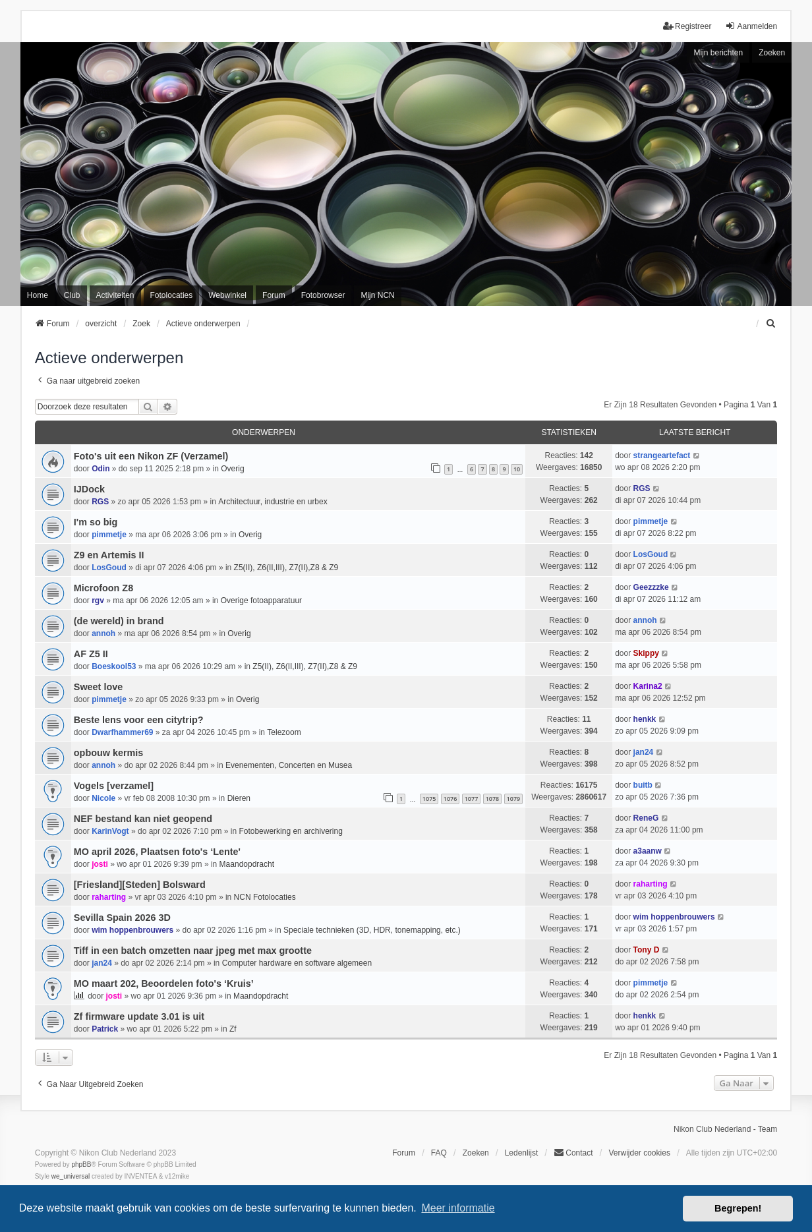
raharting (109, 897)
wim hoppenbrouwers (132, 930)
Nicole (103, 798)
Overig (232, 468)
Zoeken (772, 52)
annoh (103, 633)
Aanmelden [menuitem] (751, 26)
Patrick (105, 1029)
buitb (642, 785)
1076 (450, 798)
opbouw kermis (109, 753)
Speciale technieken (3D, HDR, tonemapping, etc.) (372, 930)
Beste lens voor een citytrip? (139, 720)
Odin (100, 468)
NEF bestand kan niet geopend (143, 818)
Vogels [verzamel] (114, 785)
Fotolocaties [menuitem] (171, 295)
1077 (471, 798)
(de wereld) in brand (119, 621)
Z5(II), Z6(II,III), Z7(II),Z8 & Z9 (286, 567)
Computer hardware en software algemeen (297, 963)
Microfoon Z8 (103, 588)
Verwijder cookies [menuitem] (639, 1153)
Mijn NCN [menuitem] (377, 295)
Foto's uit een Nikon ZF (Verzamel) (151, 456)
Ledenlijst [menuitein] (521, 1153)
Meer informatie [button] (457, 1208)
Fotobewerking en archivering (290, 831)
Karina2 (647, 686)
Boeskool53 (114, 666)
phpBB (81, 1164)
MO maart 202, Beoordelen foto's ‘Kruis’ (164, 983)
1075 (429, 798)
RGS (100, 501)
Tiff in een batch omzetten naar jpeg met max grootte (193, 950)
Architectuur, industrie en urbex (272, 501)
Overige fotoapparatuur (261, 600)
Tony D (646, 949)
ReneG (646, 818)
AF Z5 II (91, 654)
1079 (514, 798)
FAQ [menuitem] (439, 1153)
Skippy (646, 653)
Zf (233, 1029)
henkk (644, 719)
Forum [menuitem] (273, 295)
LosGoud (109, 567)
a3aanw (647, 851)
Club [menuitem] (72, 295)
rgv (98, 600)
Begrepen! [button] (737, 1208)
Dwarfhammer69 (122, 732)
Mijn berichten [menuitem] (718, 52)
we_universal (70, 1176)
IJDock (89, 489)
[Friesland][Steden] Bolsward (140, 884)
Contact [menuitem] (573, 1153)
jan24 (643, 752)
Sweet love (98, 687)
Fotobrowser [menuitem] (323, 295)
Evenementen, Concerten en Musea (288, 765)
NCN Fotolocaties (265, 897)
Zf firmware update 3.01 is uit (139, 1016)
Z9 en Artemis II (109, 555)
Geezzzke (651, 587)
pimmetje (109, 534)
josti (100, 864)
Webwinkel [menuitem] (227, 295)
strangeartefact (662, 455)
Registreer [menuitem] (687, 26)
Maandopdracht (246, 864)
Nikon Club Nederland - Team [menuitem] (725, 1129)
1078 (493, 798)
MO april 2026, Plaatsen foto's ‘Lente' (157, 851)
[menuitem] (771, 324)
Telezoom (284, 732)
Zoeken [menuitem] (476, 1153)
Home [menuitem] (37, 295)
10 (516, 469)
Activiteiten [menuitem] (115, 295)
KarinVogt (110, 831)
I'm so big (96, 522)
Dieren (238, 798)
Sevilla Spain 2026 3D (122, 917)
